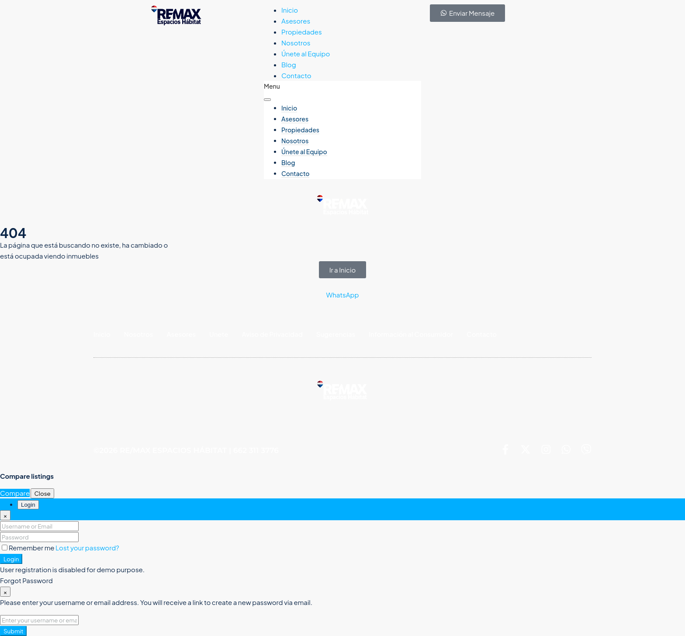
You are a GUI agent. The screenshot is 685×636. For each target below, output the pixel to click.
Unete (218, 334)
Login (11, 559)
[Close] (5, 515)
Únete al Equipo (305, 53)
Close (42, 493)
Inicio (289, 10)
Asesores (295, 21)
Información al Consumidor (411, 334)
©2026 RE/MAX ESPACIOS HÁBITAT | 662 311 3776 (186, 450)
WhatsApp (342, 294)
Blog (288, 64)
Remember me (28, 547)
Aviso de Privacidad (272, 334)
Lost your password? (87, 547)
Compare (15, 493)
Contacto (296, 75)
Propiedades (301, 32)
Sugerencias (336, 334)
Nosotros (296, 42)
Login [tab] (28, 504)
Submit (13, 631)
